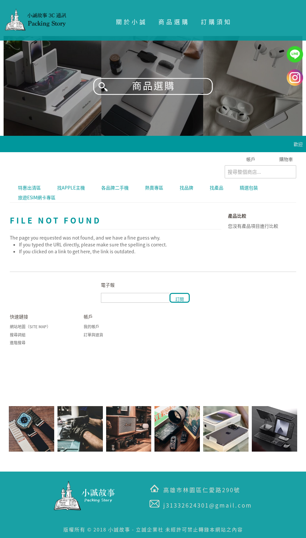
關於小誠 (131, 21)
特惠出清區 (29, 187)
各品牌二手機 (115, 187)
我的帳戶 (91, 327)
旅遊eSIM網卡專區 (37, 197)
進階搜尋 (17, 343)
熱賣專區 (154, 187)
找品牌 (186, 187)
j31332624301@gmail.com (207, 505)
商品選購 (174, 21)
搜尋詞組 (17, 335)
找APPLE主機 (71, 187)
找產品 (216, 187)
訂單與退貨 (93, 335)
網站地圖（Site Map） (30, 327)
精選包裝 (249, 187)
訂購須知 (216, 21)
